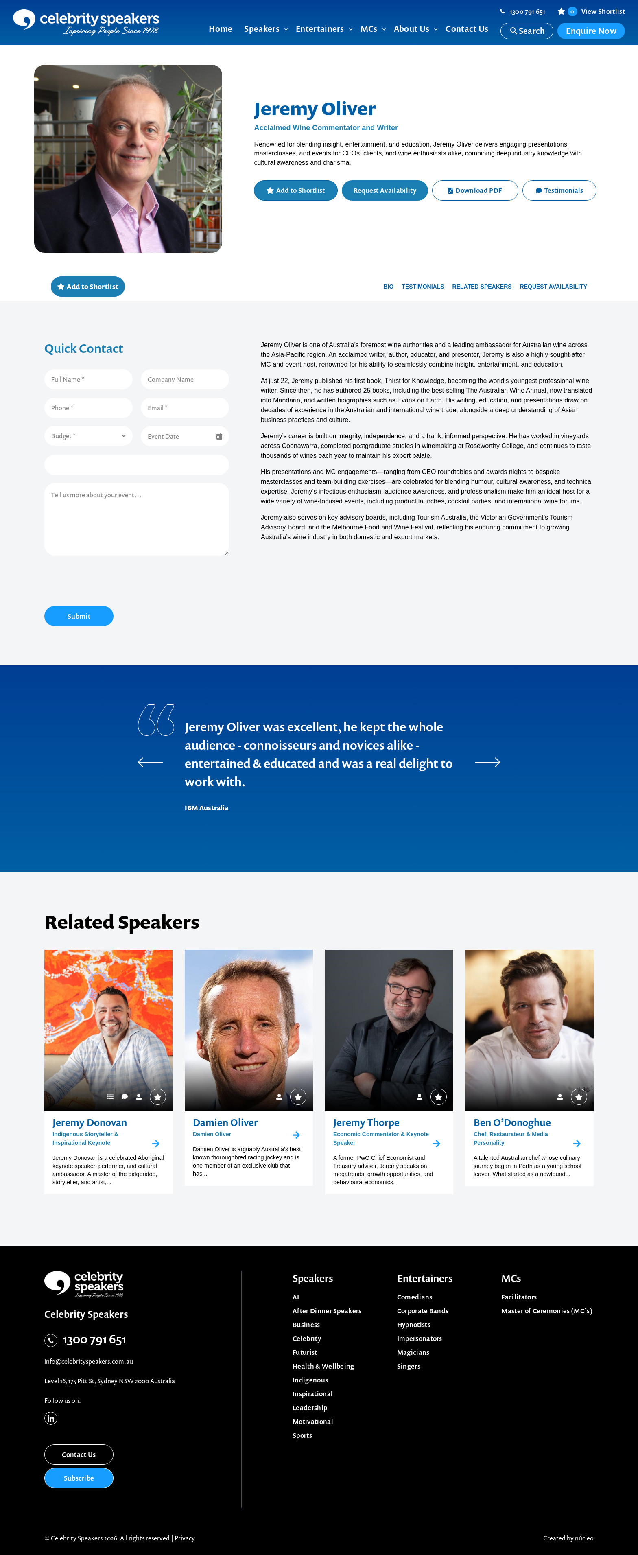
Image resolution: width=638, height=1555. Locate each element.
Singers (408, 1366)
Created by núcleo (568, 1537)
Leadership (310, 1407)
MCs (511, 1278)
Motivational (313, 1421)
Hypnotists (413, 1324)
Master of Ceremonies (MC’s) (547, 1310)
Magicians (413, 1352)
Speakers (313, 1278)
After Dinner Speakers (327, 1310)
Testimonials (559, 190)
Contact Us (79, 1454)
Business (306, 1324)
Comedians (415, 1297)
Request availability (553, 286)
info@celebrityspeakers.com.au (88, 1361)
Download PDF (475, 190)
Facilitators (519, 1297)
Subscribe (79, 1478)
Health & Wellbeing (323, 1366)
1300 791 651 (528, 11)
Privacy (185, 1537)
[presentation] (106, 582)
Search (527, 30)
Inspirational (313, 1393)
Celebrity (307, 1338)
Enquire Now (591, 30)
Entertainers (425, 1278)
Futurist (305, 1352)
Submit (79, 616)
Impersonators (419, 1338)
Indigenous (310, 1380)
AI (296, 1297)
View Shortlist (596, 11)
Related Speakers (482, 286)
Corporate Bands (423, 1310)
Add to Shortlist (300, 190)
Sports (302, 1435)
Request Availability (385, 190)
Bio (388, 286)
